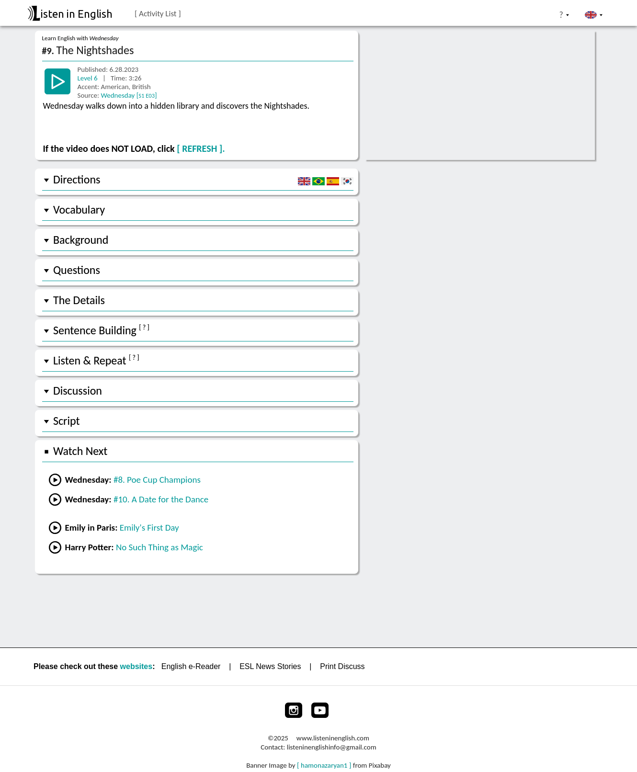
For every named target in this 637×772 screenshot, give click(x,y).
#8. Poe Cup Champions (157, 479)
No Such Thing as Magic (159, 547)
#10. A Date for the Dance (161, 499)
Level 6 (89, 78)
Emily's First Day (149, 527)
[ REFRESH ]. (201, 148)
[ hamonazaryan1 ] (324, 765)
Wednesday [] (129, 95)
